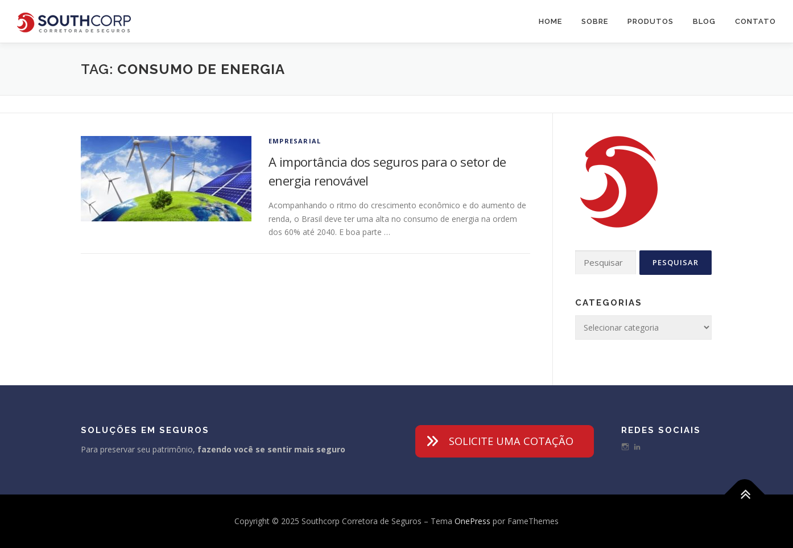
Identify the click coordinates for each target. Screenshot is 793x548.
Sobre (594, 21)
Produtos (650, 21)
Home (550, 21)
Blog (704, 21)
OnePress (472, 521)
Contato (755, 21)
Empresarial (295, 141)
